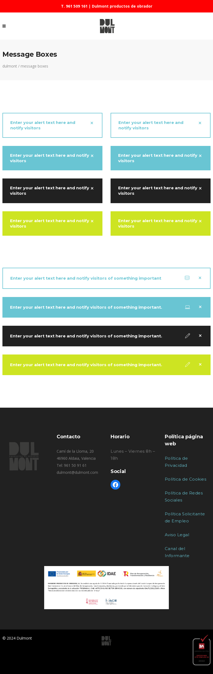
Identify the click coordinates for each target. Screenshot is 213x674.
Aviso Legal (177, 534)
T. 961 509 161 (74, 6)
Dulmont (9, 66)
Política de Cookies (185, 479)
